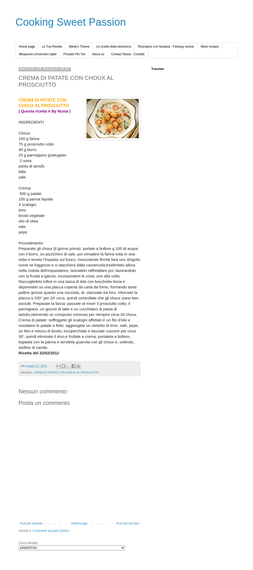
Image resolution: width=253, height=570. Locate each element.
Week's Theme (79, 46)
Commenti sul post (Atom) (50, 531)
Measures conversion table (37, 54)
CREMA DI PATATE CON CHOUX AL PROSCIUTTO (66, 372)
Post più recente (31, 523)
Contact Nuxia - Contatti (127, 54)
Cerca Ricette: (28, 543)
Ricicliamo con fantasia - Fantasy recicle (166, 46)
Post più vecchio (127, 523)
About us (98, 54)
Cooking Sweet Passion (70, 22)
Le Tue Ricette (52, 46)
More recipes (210, 46)
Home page (27, 46)
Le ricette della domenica (113, 46)
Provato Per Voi (74, 54)
